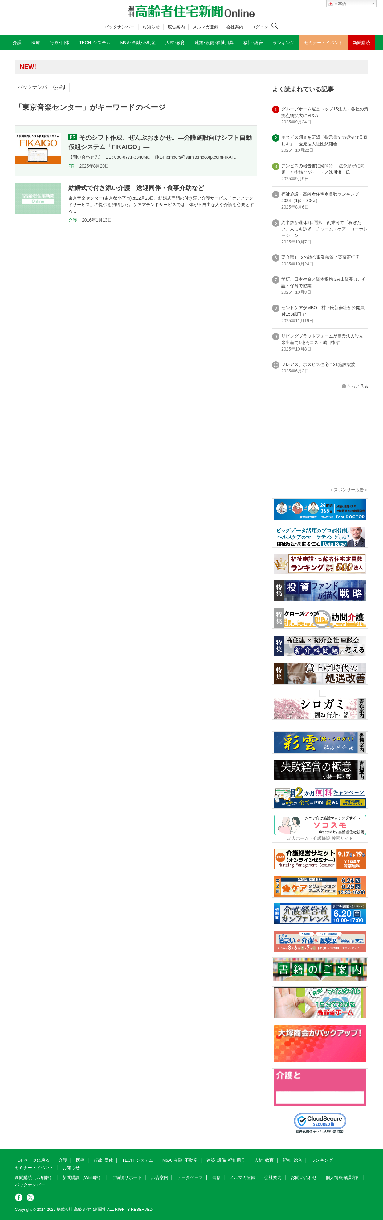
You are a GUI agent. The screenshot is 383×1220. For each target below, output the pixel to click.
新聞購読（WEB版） (83, 1177)
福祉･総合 (292, 1160)
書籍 (216, 1177)
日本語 (337, 3)
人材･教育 (264, 1160)
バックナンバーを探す (42, 87)
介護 (72, 220)
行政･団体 (103, 1160)
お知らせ (151, 26)
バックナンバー (119, 26)
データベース (190, 1177)
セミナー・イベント (34, 1167)
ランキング (322, 1160)
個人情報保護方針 (343, 1177)
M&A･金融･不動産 (180, 1160)
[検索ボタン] (275, 26)
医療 (80, 1160)
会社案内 (234, 26)
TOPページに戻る (32, 1160)
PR (71, 166)
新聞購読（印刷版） (34, 1177)
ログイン (259, 26)
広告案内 (176, 26)
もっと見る (357, 386)
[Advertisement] (320, 446)
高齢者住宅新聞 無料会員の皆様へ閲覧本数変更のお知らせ (104, 66)
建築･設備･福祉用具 (225, 1160)
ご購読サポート (127, 1177)
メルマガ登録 (205, 26)
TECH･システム (137, 1160)
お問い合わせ (304, 1177)
